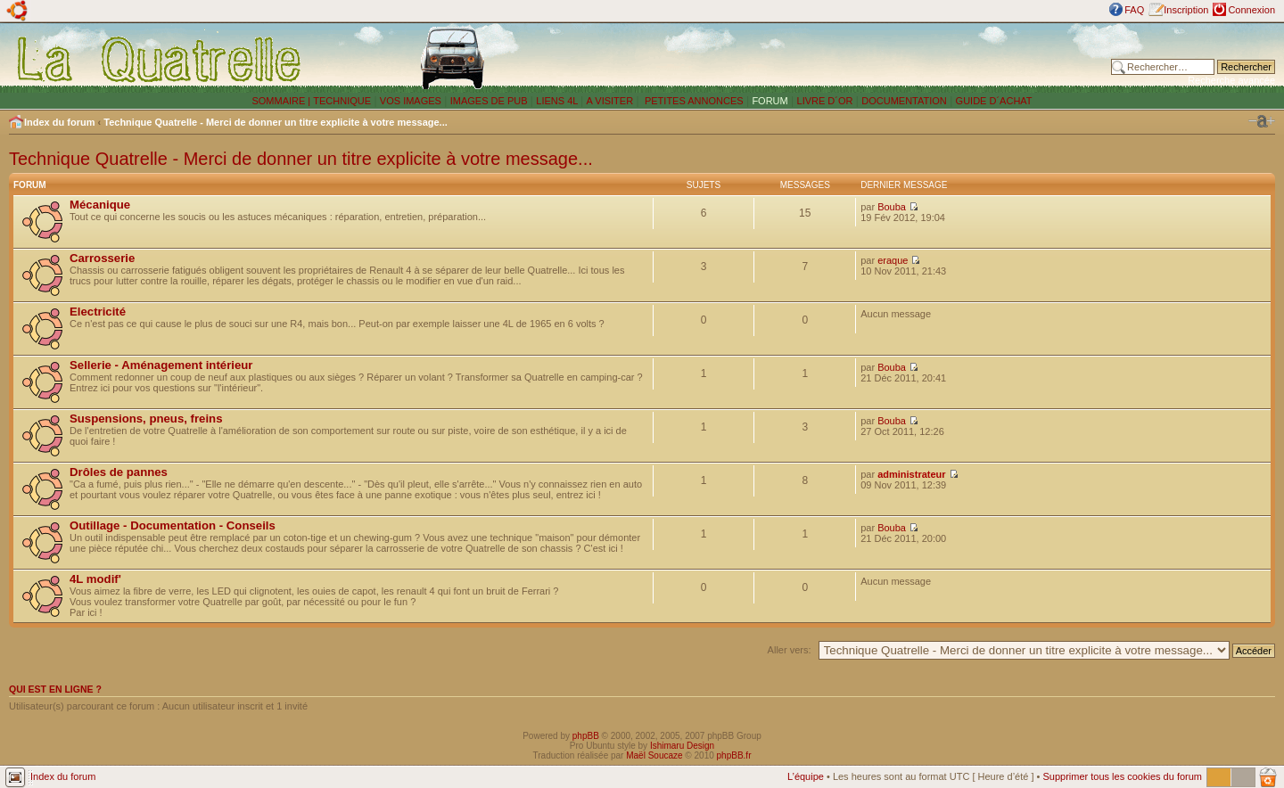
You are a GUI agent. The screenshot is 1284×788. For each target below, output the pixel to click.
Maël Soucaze (654, 755)
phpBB (585, 736)
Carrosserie (102, 258)
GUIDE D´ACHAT (994, 100)
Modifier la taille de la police (1261, 121)
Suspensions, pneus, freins (146, 418)
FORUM (769, 100)
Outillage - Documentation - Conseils (173, 525)
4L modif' (95, 579)
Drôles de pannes (119, 472)
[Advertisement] (851, 58)
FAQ (1134, 9)
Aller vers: (789, 649)
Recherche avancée (1231, 80)
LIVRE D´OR (825, 100)
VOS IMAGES (410, 100)
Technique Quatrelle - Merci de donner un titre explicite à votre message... (275, 122)
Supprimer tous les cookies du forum (1122, 776)
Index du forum (59, 122)
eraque (892, 260)
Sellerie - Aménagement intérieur (161, 365)
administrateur (911, 474)
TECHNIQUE (342, 100)
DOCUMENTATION (904, 100)
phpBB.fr (734, 755)
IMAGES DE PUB (489, 100)
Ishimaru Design (682, 746)
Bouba (891, 206)
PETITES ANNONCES (693, 100)
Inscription (1186, 9)
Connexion (1251, 9)
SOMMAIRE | (282, 100)
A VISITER (610, 100)
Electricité (98, 311)
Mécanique (100, 204)
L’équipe (805, 776)
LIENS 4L (558, 100)
